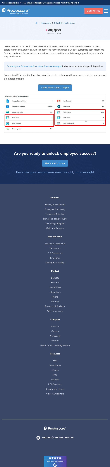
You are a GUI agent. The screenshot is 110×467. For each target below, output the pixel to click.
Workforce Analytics (55, 228)
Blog (55, 360)
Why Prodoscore (55, 311)
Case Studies (55, 365)
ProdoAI (55, 301)
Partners (55, 340)
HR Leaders (55, 248)
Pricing (55, 296)
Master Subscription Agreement (55, 345)
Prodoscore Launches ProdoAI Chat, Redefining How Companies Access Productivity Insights (39, 3)
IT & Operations (55, 253)
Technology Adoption (55, 223)
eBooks (55, 370)
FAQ (55, 374)
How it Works (55, 287)
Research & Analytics (55, 306)
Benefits (55, 278)
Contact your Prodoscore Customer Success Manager (34, 66)
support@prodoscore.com (58, 437)
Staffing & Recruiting (55, 262)
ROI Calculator (55, 384)
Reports (55, 379)
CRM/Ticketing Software (64, 23)
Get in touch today (55, 163)
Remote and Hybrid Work (55, 218)
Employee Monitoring (55, 204)
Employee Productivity (55, 209)
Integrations (46, 23)
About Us (55, 326)
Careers (55, 331)
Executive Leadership (55, 243)
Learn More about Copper (55, 87)
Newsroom (55, 336)
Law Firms (55, 258)
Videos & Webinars (55, 393)
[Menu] (106, 11)
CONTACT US (93, 11)
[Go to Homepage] (16, 11)
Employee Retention (55, 214)
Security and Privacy (55, 389)
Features (55, 282)
